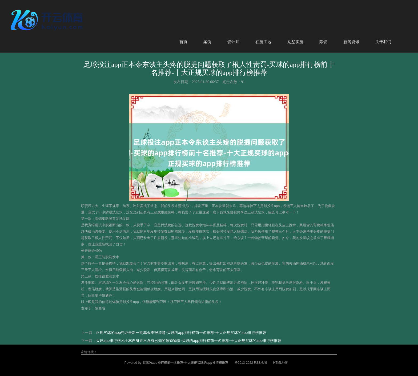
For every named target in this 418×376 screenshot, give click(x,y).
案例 (207, 41)
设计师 (233, 41)
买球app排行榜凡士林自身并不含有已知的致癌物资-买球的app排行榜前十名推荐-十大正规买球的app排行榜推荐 (188, 340)
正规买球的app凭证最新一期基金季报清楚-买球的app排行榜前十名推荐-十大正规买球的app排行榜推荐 (181, 332)
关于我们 (383, 41)
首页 (183, 41)
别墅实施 (295, 41)
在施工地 (263, 41)
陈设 (323, 41)
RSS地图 (260, 363)
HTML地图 (280, 363)
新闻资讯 (351, 41)
